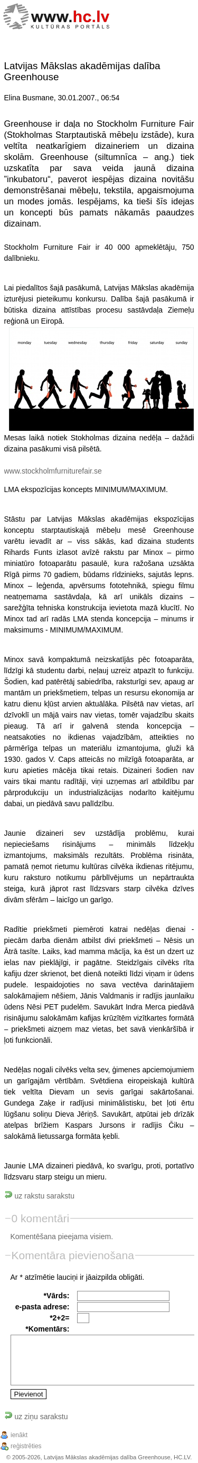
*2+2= (59, 1318)
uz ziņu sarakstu (36, 1416)
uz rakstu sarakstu (39, 1196)
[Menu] (176, 17)
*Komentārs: (47, 1329)
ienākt (19, 1435)
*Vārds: (56, 1295)
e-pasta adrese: (42, 1306)
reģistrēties (26, 1446)
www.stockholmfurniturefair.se (53, 471)
